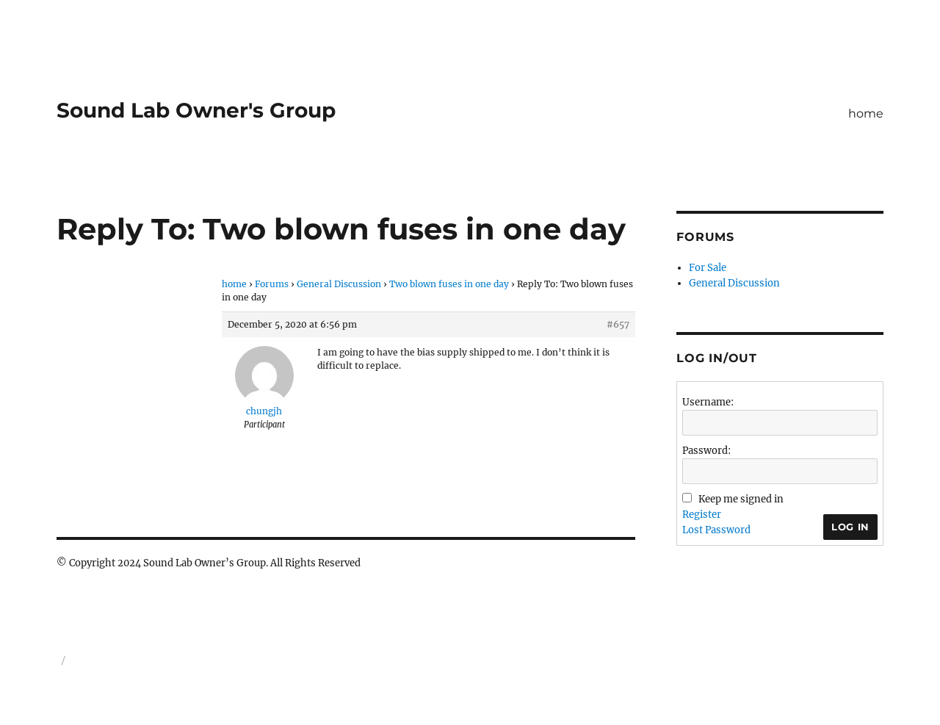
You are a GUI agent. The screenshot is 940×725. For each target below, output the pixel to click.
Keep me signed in (741, 499)
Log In (850, 527)
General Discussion (339, 283)
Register (701, 514)
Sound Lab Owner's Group (196, 110)
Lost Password (716, 530)
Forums (272, 283)
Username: (708, 402)
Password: (706, 450)
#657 (618, 324)
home (865, 113)
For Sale (707, 267)
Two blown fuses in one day (449, 283)
